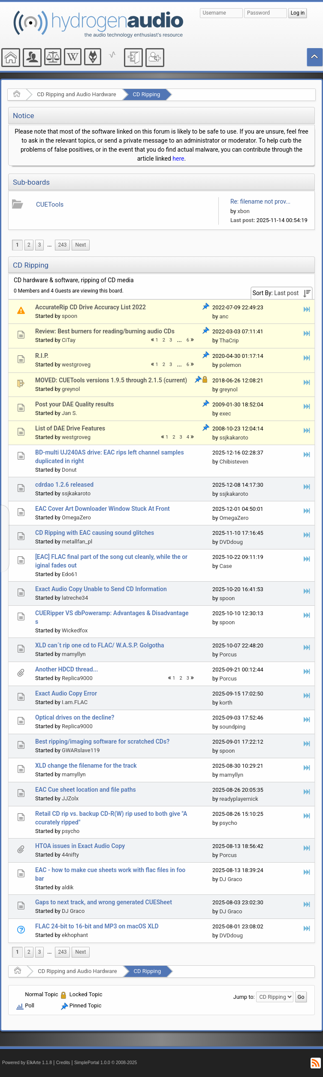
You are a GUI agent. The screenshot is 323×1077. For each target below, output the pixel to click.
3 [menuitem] (39, 245)
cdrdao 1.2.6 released (64, 484)
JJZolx (70, 798)
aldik (67, 887)
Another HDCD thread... (66, 669)
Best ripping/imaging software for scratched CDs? (102, 741)
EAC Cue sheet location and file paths (85, 789)
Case (226, 566)
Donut (69, 470)
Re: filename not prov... (260, 201)
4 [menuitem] (188, 437)
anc (224, 316)
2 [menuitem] (28, 245)
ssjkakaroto (234, 437)
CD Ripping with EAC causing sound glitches (94, 532)
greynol (71, 389)
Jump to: (244, 997)
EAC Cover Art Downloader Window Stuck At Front (102, 508)
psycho (70, 831)
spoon (69, 316)
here (178, 158)
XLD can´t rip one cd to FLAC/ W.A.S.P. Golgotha (99, 645)
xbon (244, 211)
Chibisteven (234, 461)
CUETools (49, 204)
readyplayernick (239, 799)
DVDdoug (231, 542)
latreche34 (75, 598)
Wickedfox (75, 630)
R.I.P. (41, 355)
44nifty (70, 854)
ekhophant (75, 935)
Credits (63, 1062)
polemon (230, 365)
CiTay (68, 340)
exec (225, 413)
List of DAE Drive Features (70, 428)
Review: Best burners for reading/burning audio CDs (105, 331)
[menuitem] (49, 245)
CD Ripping (146, 94)
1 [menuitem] (17, 245)
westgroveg (76, 364)
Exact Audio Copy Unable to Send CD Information (101, 589)
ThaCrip (228, 340)
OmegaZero (76, 517)
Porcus (228, 654)
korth (226, 702)
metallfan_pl (77, 541)
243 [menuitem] (62, 245)
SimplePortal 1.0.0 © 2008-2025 (105, 1062)
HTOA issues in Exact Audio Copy (80, 845)
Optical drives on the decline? (74, 717)
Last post (286, 293)
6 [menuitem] (188, 340)
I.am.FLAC (75, 702)
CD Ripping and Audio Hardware (76, 94)
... (49, 245)
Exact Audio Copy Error (66, 693)
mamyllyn (74, 654)
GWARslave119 (81, 750)
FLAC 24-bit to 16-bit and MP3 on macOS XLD (97, 926)
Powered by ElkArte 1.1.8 (27, 1062)
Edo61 (70, 574)
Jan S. (69, 413)
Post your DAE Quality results (74, 404)
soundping (233, 726)
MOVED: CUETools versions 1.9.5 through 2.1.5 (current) (111, 380)
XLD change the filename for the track (86, 765)
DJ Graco (231, 879)
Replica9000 (77, 678)
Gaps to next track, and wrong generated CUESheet (103, 902)
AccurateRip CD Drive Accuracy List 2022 (90, 307)
